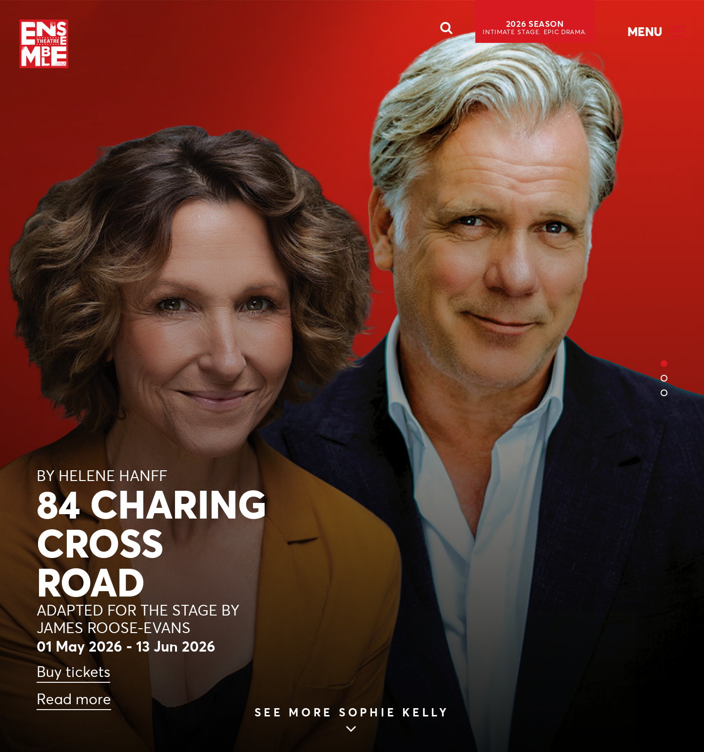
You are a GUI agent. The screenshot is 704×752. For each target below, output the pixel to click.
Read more (74, 699)
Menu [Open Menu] (644, 31)
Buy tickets (73, 672)
